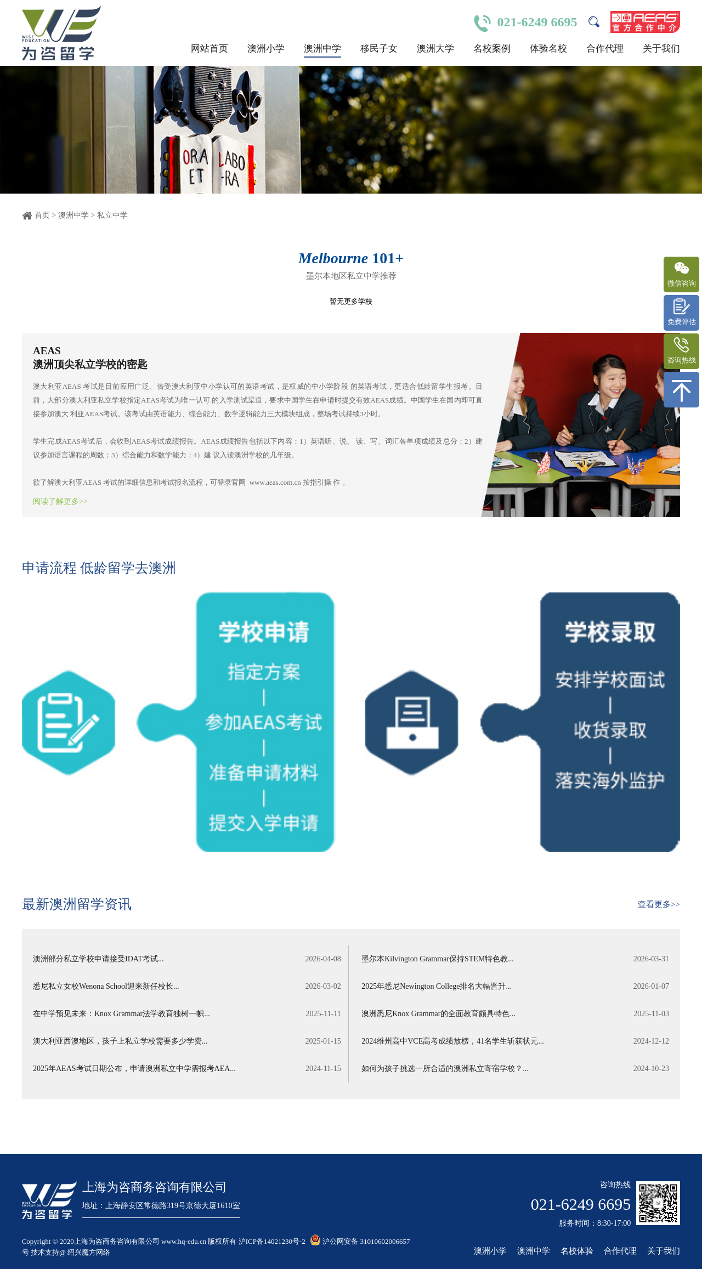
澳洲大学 (435, 48)
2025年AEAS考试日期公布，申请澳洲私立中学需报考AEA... (185, 1069)
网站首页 (209, 48)
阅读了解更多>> (60, 501)
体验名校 (548, 48)
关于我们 (661, 48)
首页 (42, 215)
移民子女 (379, 48)
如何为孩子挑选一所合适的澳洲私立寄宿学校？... (516, 1069)
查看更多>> (659, 904)
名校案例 (492, 48)
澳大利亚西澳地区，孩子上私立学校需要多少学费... (185, 1041)
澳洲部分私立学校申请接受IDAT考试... (185, 959)
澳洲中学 (322, 48)
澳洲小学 (266, 48)
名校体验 (577, 1251)
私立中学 (112, 215)
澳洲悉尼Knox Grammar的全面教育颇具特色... (516, 1014)
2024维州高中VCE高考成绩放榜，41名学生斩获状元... (516, 1041)
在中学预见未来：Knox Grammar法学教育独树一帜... (185, 1014)
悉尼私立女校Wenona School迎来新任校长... (185, 986)
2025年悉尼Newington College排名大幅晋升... (516, 986)
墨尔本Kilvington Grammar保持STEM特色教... (516, 959)
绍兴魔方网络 (88, 1252)
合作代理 (605, 48)
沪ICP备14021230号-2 (272, 1241)
